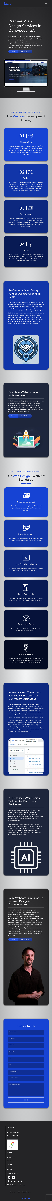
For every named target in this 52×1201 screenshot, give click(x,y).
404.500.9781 (25, 51)
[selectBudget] (26, 1072)
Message (13, 51)
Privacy (9, 1161)
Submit (26, 1100)
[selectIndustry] (26, 1078)
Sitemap (9, 1164)
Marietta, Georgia (13, 1132)
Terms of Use (11, 1157)
